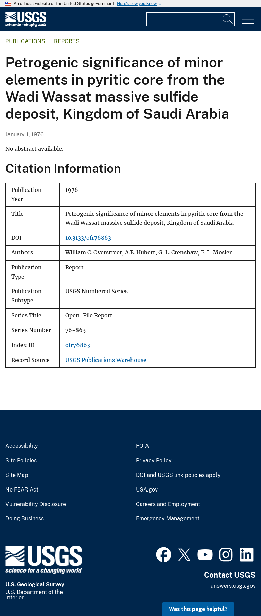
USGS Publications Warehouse (105, 360)
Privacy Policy (154, 460)
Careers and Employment (168, 504)
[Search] (228, 19)
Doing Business (24, 519)
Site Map (16, 475)
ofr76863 (77, 345)
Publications (25, 41)
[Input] (190, 19)
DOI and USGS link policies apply (178, 475)
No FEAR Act (21, 490)
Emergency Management (167, 519)
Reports (67, 41)
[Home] (25, 25)
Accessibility (21, 446)
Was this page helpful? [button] (198, 609)
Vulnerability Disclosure (35, 504)
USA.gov (147, 490)
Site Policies (21, 460)
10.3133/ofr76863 (88, 238)
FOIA (142, 446)
